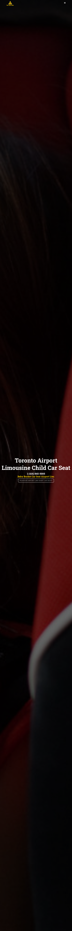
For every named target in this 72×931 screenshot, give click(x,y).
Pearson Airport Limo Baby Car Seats (36, 481)
